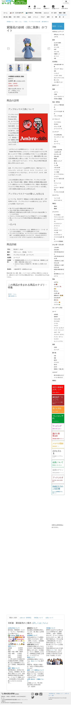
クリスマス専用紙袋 (58, 241)
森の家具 (56, 45)
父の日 (55, 366)
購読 (53, 695)
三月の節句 (56, 247)
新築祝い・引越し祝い (59, 369)
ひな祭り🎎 (56, 293)
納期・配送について (14, 668)
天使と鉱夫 (56, 156)
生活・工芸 (62, 13)
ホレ (55, 109)
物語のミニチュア (58, 160)
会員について (49, 617)
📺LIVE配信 (29, 13)
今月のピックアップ (57, 31)
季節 (53, 279)
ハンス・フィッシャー (59, 330)
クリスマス (55, 211)
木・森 (55, 163)
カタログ (54, 372)
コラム (24, 17)
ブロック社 (56, 51)
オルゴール (55, 195)
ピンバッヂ (56, 349)
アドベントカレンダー (59, 217)
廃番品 (54, 380)
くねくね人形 (57, 167)
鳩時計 (54, 203)
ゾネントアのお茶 (58, 115)
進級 (55, 358)
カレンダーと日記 (57, 307)
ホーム (5, 13)
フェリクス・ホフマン (59, 334)
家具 (53, 40)
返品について (31, 657)
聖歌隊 (55, 158)
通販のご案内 (13, 617)
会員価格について (32, 635)
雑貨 (53, 344)
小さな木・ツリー (58, 230)
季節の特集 (38, 13)
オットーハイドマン (58, 341)
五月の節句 (56, 249)
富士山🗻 (56, 291)
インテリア (55, 131)
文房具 (55, 347)
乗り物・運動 (7, 17)
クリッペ (56, 228)
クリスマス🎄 (57, 304)
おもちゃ (46, 13)
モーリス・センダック (59, 327)
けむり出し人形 (57, 154)
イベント (35, 17)
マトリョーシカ (57, 183)
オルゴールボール (58, 200)
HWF (55, 49)
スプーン (56, 92)
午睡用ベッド (57, 54)
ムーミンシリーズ (58, 128)
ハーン (55, 185)
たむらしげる (57, 319)
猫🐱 (55, 288)
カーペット (56, 56)
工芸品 (25, 21)
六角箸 (55, 94)
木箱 (55, 58)
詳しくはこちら (40, 623)
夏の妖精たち (45, 21)
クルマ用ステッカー (58, 82)
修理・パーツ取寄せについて (35, 670)
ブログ (43, 17)
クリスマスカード (58, 234)
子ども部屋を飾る (58, 134)
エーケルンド (56, 119)
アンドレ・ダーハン (58, 336)
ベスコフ (56, 325)
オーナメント (57, 225)
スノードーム (57, 143)
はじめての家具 (57, 42)
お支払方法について (14, 628)
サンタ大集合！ (57, 214)
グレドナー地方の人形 (59, 178)
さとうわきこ (57, 321)
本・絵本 (54, 13)
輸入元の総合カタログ (59, 375)
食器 (53, 89)
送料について (12, 646)
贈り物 (54, 352)
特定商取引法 (52, 693)
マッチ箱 (56, 165)
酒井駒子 (56, 316)
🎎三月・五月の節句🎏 (16, 13)
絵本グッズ (55, 85)
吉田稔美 (56, 314)
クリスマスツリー (58, 223)
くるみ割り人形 (57, 152)
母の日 (55, 364)
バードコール (57, 169)
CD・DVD (17, 17)
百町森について (38, 617)
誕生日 (55, 360)
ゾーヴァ (56, 323)
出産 (55, 355)
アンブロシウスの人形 (34, 21)
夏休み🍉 (56, 300)
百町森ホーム (10, 21)
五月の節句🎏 (57, 297)
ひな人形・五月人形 (57, 244)
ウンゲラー (56, 339)
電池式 (55, 206)
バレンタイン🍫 (57, 286)
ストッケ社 (56, 47)
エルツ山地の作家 (58, 149)
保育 (48, 17)
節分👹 (55, 284)
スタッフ (52, 650)
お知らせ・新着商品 (25, 617)
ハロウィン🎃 (57, 302)
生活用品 (54, 61)
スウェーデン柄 (57, 126)
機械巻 (55, 208)
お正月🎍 (56, 282)
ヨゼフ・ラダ (57, 332)
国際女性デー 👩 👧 (58, 295)
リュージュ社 (57, 198)
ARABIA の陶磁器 (58, 98)
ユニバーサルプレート (59, 96)
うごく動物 (56, 172)
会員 (29, 17)
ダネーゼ (56, 141)
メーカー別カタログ (58, 377)
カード (54, 311)
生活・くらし (18, 21)
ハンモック (56, 73)
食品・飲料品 (56, 102)
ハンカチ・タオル (58, 75)
